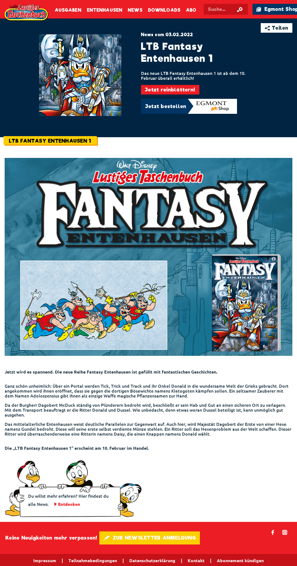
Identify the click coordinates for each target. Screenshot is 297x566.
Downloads (164, 10)
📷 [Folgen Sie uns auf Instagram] (284, 532)
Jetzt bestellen (166, 106)
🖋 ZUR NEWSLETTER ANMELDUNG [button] (149, 538)
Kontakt (196, 560)
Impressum (44, 560)
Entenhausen (104, 10)
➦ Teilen (277, 28)
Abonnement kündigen (240, 560)
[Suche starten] (240, 9)
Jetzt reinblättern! (170, 90)
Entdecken (69, 504)
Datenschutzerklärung (152, 560)
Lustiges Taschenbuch (27, 13)
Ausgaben (68, 10)
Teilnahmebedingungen (92, 560)
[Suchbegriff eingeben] (226, 9)
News (135, 10)
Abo (191, 10)
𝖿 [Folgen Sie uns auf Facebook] (272, 532)
